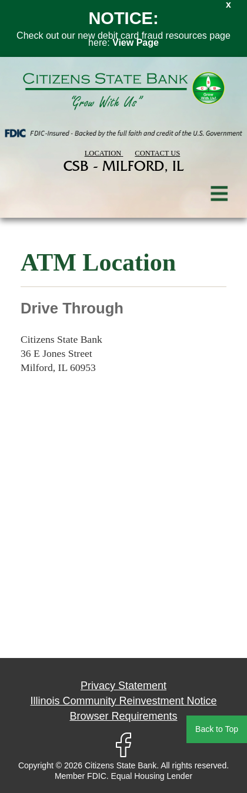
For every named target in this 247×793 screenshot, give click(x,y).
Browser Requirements (123, 716)
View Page (135, 43)
